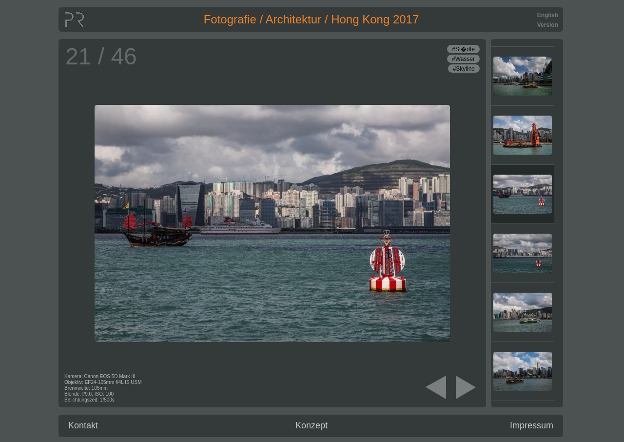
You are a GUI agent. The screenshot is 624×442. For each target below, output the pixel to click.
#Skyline (464, 68)
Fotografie (230, 19)
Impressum (531, 425)
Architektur (293, 19)
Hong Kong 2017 (375, 19)
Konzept (311, 425)
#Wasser (463, 59)
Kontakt (83, 425)
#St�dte (463, 49)
